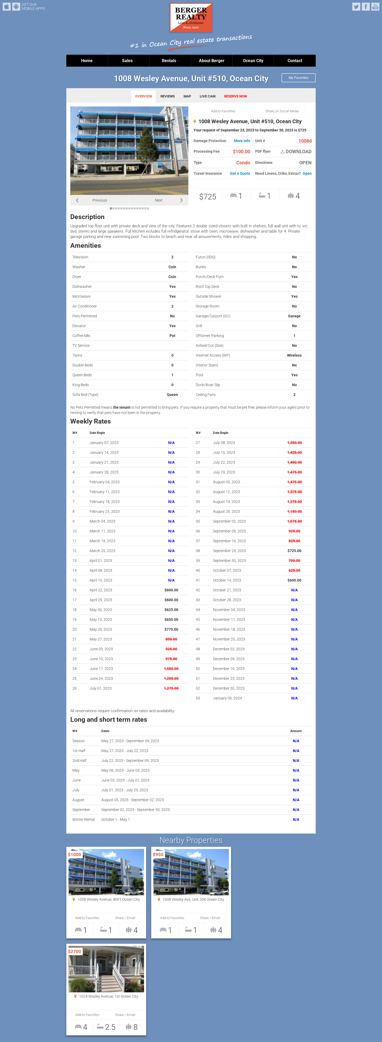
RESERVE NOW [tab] (235, 96)
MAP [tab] (187, 96)
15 (148, 208)
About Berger (211, 60)
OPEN (305, 163)
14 (145, 208)
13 (143, 208)
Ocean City (253, 60)
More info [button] (242, 141)
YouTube (375, 7)
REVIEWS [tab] (167, 96)
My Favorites (299, 78)
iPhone (7, 7)
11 (137, 208)
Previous (100, 200)
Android (16, 7)
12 (140, 208)
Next (159, 200)
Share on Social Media (282, 111)
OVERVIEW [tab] (143, 96)
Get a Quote (240, 174)
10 (135, 208)
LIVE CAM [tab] (207, 96)
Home (87, 60)
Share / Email (125, 918)
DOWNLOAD (296, 152)
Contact (295, 60)
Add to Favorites (223, 111)
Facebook (366, 7)
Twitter (356, 7)
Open (307, 174)
